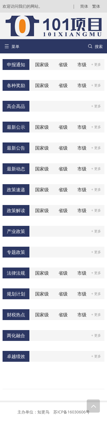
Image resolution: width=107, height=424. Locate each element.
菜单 (11, 46)
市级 (81, 64)
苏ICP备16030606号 (71, 412)
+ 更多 (96, 64)
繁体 (96, 6)
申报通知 (16, 64)
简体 (84, 6)
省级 (63, 64)
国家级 (42, 64)
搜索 (95, 46)
